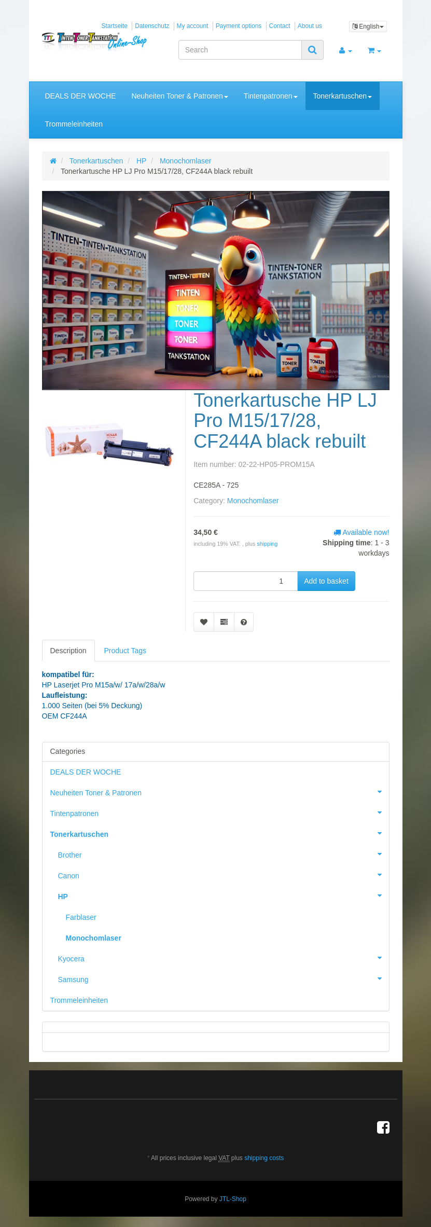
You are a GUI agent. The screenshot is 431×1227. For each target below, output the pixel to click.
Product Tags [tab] (125, 650)
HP (223, 895)
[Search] (240, 50)
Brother (223, 854)
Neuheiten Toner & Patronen (179, 96)
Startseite (115, 26)
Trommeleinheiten (74, 124)
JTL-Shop (232, 1199)
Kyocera (223, 957)
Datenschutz (152, 26)
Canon (223, 874)
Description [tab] (68, 650)
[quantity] (245, 581)
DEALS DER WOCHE (80, 96)
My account (192, 26)
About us (310, 26)
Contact (279, 26)
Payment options (239, 26)
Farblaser (81, 917)
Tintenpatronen (271, 96)
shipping (267, 544)
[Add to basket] (326, 581)
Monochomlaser (253, 501)
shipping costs (264, 1158)
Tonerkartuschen (342, 96)
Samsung (223, 978)
